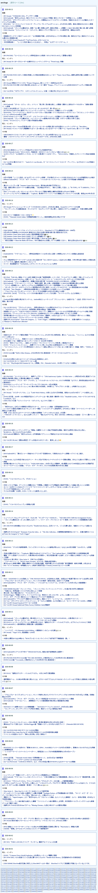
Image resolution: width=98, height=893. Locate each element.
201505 (15, 883)
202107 (51, 874)
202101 (87, 874)
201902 (33, 877)
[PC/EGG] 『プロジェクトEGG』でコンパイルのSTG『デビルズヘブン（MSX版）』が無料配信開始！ (39, 781)
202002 (57, 876)
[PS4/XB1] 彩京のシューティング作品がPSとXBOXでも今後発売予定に (28, 150)
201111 (75, 886)
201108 (93, 886)
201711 (27, 879)
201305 (63, 884)
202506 (69, 869)
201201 (63, 886)
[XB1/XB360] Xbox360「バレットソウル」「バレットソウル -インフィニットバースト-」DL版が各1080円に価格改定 (43, 589)
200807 (27, 891)
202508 (57, 869)
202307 (15, 872)
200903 (75, 889)
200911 (27, 889)
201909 (87, 876)
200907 (51, 889)
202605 (3, 869)
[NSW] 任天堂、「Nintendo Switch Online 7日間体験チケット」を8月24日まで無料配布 (33, 758)
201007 (75, 888)
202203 (3, 874)
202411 (15, 870)
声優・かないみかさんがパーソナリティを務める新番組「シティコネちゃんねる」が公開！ (35, 413)
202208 (69, 872)
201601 (63, 881)
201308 (45, 884)
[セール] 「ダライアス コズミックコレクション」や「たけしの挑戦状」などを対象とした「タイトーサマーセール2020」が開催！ (48, 601)
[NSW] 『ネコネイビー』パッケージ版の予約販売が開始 (23, 120)
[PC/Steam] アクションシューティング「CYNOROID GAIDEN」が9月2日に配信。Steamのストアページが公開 (42, 207)
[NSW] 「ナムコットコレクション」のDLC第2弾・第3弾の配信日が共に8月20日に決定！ (34, 722)
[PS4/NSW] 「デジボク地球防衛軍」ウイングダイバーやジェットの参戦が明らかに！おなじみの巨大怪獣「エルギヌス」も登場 (47, 547)
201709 (39, 879)
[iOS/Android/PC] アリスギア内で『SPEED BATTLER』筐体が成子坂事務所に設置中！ (34, 652)
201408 (69, 883)
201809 (63, 877)
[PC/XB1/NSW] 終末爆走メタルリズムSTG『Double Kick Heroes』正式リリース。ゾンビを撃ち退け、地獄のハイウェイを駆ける (48, 526)
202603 (15, 869)
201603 (51, 881)
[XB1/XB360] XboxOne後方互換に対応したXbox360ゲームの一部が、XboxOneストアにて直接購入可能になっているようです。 (47, 863)
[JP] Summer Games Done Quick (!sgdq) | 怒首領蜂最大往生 (24, 234)
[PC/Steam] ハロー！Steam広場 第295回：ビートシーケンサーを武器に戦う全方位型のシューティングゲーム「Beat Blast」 (46, 126)
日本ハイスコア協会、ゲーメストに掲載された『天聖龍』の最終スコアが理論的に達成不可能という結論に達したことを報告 (46, 485)
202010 (9, 876)
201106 (9, 888)
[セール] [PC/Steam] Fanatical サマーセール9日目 (20, 603)
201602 (57, 881)
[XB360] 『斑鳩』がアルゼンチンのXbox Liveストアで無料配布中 (26, 829)
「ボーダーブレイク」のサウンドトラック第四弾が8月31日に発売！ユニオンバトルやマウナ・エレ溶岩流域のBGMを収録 (46, 287)
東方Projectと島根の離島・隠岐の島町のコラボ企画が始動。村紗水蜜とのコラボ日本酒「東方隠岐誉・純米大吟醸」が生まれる (47, 563)
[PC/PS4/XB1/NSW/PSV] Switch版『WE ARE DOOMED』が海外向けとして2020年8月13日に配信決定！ (39, 658)
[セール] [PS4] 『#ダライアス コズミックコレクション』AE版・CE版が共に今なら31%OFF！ (36, 91)
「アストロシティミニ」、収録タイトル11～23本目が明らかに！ (26, 339)
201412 (45, 883)
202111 (27, 874)
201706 (57, 879)
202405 (51, 870)
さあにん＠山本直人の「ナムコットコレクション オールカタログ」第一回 (29, 108)
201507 (3, 883)
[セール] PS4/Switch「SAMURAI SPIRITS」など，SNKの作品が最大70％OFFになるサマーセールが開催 (39, 762)
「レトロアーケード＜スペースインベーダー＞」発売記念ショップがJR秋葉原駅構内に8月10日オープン (39, 751)
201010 (57, 888)
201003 (3, 889)
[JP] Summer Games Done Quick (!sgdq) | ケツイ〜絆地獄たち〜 (25, 236)
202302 (45, 872)
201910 (81, 876)
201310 (33, 884)
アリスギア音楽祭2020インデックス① (17, 489)
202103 (75, 874)
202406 (45, 870)
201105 (15, 888)
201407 (75, 883)
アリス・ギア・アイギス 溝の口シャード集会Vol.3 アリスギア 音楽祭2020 (29, 597)
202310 (93, 870)
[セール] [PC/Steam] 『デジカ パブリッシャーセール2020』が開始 (26, 317)
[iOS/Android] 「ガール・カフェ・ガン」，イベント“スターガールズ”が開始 (30, 620)
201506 (9, 883)
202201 (15, 874)
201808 (69, 877)
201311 (27, 884)
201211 (3, 886)
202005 (39, 876)
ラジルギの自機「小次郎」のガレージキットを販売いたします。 (26, 491)
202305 (27, 872)
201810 (57, 877)
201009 (63, 888)
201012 (45, 888)
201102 (33, 888)
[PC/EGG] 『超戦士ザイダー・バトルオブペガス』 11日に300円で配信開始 (29, 673)
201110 (81, 886)
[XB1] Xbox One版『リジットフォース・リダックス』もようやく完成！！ (29, 400)
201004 (93, 888)
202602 (21, 869)
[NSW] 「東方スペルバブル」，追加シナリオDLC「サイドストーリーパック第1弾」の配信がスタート (39, 343)
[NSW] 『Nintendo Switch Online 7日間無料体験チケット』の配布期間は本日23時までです (34, 217)
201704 (69, 879)
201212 (93, 884)
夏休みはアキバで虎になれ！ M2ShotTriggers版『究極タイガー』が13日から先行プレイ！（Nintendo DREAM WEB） (44, 724)
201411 (51, 883)
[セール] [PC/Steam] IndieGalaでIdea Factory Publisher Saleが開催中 (27, 605)
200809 (15, 891)
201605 (39, 881)
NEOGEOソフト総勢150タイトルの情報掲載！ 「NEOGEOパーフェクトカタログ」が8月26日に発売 (38, 707)
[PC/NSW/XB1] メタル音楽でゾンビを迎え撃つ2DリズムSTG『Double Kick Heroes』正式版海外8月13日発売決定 (42, 857)
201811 (51, 877)
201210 (9, 886)
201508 (93, 881)
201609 (15, 881)
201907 (3, 877)
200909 (39, 889)
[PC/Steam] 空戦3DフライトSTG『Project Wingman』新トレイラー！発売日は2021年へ (33, 83)
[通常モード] (15, 3)
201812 (45, 877)
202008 (21, 876)
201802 (9, 879)
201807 (75, 877)
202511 (39, 869)
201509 (87, 881)
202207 (75, 872)
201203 (51, 886)
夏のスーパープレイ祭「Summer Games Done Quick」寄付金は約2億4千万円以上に (32, 185)
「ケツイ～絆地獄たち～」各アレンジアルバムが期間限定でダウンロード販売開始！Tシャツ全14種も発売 (40, 285)
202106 (57, 874)
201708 (45, 879)
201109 (87, 886)
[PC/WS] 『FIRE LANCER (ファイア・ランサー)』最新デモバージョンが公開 (30, 842)
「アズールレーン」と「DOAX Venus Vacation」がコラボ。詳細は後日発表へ (30, 561)
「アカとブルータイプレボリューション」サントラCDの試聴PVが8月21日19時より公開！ (34, 291)
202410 (21, 870)
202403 (63, 870)
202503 (87, 869)
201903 (27, 877)
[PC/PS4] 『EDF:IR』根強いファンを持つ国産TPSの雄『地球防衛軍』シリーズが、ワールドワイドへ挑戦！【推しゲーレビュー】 (48, 277)
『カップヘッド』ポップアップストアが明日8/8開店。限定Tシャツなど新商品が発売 (33, 709)
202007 (27, 876)
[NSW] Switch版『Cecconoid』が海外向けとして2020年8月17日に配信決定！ (30, 660)
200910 (33, 889)
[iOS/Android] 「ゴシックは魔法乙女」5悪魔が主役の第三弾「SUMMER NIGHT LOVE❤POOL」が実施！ (40, 281)
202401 (75, 870)
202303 (39, 872)
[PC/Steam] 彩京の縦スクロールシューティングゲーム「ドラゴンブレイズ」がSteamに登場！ (36, 820)
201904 (21, 877)
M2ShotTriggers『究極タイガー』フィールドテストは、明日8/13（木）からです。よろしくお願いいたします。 (42, 595)
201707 (51, 879)
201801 (15, 879)
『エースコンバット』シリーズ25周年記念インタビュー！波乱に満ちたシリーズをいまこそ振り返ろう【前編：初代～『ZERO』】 (49, 347)
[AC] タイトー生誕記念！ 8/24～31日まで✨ (19, 215)
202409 (27, 870)
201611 (3, 881)
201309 (39, 884)
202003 (51, 876)
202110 (33, 874)
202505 (75, 869)
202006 (33, 876)
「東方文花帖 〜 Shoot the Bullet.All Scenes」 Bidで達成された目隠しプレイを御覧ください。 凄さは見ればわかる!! (43, 240)
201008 (69, 888)
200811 (3, 891)
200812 (93, 889)
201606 (33, 881)
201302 (81, 884)
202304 (33, 872)
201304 (69, 884)
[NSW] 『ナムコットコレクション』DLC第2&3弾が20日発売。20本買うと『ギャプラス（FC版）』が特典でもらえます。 (45, 386)
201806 (81, 877)
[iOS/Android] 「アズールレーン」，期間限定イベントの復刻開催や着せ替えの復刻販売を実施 (36, 701)
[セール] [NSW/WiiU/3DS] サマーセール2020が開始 (21, 730)
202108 (45, 874)
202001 (63, 876)
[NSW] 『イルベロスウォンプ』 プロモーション (20, 479)
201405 (87, 883)
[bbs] (22, 3)
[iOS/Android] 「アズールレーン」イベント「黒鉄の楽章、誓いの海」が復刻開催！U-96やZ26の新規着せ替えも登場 (44, 283)
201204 (45, 886)
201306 (57, 884)
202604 (9, 869)
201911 (75, 876)
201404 (93, 883)
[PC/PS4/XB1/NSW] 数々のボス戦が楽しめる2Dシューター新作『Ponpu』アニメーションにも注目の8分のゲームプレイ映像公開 (48, 85)
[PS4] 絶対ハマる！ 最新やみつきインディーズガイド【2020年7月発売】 (28, 341)
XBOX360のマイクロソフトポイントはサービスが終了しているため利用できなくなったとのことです (38, 135)
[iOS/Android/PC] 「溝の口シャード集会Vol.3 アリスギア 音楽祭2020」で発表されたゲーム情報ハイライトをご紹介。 (44, 453)
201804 (93, 877)
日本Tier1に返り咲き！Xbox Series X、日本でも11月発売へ (24, 559)
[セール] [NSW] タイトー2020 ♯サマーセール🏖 (20, 361)
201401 (15, 884)
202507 (63, 869)
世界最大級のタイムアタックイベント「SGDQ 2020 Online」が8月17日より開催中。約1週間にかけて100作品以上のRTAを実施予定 (49, 463)
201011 (51, 888)
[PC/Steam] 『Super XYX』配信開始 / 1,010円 (19, 632)
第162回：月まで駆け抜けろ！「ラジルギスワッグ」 (22, 593)
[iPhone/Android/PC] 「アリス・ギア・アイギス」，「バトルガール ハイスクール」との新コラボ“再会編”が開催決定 (44, 179)
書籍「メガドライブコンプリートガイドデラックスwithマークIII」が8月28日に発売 (32, 137)
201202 (57, 886)
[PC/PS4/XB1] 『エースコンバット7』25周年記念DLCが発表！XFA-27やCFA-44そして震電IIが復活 (38, 55)
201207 (27, 886)
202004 (45, 876)
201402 (9, 884)
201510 (81, 881)
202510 (45, 869)
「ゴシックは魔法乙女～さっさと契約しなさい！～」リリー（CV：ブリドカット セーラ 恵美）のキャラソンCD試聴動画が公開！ (48, 520)
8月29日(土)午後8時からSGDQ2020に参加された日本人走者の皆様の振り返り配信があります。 (36, 232)
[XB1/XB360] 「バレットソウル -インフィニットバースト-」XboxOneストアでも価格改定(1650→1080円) (39, 230)
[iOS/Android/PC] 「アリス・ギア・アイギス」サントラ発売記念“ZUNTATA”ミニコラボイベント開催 (39, 699)
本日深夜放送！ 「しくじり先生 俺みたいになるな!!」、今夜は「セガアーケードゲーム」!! (36, 42)
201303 (75, 884)
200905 (63, 889)
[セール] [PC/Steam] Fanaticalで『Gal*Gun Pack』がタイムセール (26, 40)
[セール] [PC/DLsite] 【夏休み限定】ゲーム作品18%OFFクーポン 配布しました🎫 (32, 440)
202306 (21, 872)
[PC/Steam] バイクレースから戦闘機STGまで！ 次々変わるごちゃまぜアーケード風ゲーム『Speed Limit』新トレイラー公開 (46, 128)
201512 (69, 881)
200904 (69, 889)
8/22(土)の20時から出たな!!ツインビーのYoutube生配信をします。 (26, 359)
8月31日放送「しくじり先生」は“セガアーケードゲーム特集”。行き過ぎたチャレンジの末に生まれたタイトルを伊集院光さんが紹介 (49, 177)
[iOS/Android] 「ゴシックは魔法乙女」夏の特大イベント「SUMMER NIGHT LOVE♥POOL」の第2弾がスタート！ (43, 618)
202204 (93, 872)
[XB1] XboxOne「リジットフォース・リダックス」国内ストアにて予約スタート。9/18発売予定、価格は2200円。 (42, 30)
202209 (63, 872)
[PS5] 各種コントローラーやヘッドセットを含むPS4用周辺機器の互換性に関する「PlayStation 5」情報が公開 (41, 827)
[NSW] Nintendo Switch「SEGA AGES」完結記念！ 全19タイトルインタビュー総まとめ (34, 152)
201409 (63, 883)
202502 (93, 869)
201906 (9, 877)
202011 (3, 876)
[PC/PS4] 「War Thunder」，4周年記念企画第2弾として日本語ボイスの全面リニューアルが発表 (37, 289)
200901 (87, 889)
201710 (33, 879)
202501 (3, 870)
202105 (63, 874)
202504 (81, 869)
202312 (81, 870)
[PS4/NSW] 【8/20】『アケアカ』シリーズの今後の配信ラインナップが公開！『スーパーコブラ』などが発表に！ (43, 293)
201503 (27, 883)
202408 (33, 870)
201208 (21, 886)
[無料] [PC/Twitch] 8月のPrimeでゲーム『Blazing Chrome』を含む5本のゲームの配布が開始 (35, 805)
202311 (87, 870)
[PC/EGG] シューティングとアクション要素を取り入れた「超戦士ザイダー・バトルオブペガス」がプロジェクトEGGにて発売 (47, 622)
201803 (3, 879)
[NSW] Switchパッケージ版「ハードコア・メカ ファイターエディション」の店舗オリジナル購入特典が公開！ (41, 116)
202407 (39, 870)
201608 (21, 881)
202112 (21, 874)
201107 (3, 888)
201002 (9, 889)
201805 (87, 877)
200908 (45, 889)
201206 (33, 886)
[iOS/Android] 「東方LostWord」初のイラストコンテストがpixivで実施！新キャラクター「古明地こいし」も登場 (43, 18)
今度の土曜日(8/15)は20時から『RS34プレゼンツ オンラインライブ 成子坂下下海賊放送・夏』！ (37, 638)
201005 (87, 888)
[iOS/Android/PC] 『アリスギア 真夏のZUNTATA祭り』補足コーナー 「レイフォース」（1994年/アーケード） (41, 599)
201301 (87, 884)
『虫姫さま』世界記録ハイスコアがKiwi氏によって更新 (23, 591)
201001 (15, 889)
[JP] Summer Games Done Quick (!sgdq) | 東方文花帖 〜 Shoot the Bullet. (28, 238)
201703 (75, 879)
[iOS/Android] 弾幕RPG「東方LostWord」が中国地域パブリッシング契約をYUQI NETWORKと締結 (38, 434)
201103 (27, 888)
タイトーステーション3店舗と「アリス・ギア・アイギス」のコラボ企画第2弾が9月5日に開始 (36, 465)
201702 (81, 879)
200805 (39, 891)
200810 (9, 891)
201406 (81, 883)
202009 (15, 876)
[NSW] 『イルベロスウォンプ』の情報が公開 (19, 504)
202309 (3, 872)
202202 (9, 874)
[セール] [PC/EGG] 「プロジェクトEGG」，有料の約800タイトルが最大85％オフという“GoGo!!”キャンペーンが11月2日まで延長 (48, 307)
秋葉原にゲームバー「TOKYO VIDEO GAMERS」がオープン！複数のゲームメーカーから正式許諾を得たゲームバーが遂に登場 (48, 311)
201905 (15, 877)
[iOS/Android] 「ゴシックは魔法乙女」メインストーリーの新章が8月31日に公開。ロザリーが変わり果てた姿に (42, 118)
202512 (33, 869)
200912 (21, 889)
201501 (39, 883)
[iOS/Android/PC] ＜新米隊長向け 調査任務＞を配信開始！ (24, 624)
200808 (21, 891)
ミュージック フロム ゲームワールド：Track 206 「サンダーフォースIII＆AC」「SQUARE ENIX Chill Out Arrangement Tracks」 (48, 518)
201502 (33, 883)
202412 (9, 870)
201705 (63, 879)
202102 (81, 874)
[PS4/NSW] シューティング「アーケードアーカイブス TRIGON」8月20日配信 (30, 384)
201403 (3, 884)
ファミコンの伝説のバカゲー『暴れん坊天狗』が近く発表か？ (25, 734)
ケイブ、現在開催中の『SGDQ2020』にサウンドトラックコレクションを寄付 (30, 264)
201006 (81, 888)
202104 (69, 874)
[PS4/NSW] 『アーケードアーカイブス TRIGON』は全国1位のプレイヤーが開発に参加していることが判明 (40, 313)
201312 (21, 884)
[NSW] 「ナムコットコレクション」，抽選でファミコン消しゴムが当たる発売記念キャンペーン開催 (38, 345)
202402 (69, 870)
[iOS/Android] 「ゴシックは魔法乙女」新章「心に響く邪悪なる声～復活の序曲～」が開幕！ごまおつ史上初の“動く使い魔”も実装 (48, 28)
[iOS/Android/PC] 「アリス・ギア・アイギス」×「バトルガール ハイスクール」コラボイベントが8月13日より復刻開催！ (45, 583)
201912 (69, 876)
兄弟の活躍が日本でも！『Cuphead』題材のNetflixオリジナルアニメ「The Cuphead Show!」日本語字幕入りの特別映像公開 (46, 553)
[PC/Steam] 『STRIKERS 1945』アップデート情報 (21, 16)
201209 (15, 886)
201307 (51, 884)
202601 (27, 869)
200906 (57, 889)
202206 (81, 872)
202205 (87, 872)
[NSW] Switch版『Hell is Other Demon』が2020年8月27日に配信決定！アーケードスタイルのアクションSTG (41, 353)
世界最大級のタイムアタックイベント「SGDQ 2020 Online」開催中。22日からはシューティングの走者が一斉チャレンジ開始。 (47, 315)
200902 (81, 889)
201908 (93, 876)
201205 (39, 886)
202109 (39, 874)
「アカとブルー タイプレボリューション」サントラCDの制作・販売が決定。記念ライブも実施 (36, 581)
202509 (51, 869)
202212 (57, 872)
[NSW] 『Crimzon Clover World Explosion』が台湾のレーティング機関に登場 (30, 855)
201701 (87, 879)
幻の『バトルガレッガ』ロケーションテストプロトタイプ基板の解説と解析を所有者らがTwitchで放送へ (40, 191)
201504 (21, 883)
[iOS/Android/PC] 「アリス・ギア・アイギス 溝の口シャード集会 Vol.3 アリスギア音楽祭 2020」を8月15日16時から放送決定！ (47, 818)
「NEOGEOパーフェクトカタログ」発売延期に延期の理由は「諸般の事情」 (30, 309)
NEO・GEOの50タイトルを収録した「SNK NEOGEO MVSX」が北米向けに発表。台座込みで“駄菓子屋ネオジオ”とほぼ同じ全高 (48, 579)
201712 (21, 879)
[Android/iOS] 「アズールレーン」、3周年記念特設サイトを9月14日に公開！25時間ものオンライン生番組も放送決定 (44, 254)
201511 (75, 881)
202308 (9, 872)
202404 (57, 870)
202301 (51, 872)
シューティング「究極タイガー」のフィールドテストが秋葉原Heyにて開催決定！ (32, 775)
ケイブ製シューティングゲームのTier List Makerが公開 (23, 760)
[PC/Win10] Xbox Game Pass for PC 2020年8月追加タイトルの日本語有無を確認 (31, 732)
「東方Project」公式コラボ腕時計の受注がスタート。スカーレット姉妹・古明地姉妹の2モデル (36, 407)
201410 (57, 883)
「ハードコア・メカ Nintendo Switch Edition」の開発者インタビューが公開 (29, 630)
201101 (39, 888)
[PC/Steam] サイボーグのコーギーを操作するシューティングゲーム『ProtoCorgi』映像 (33, 61)
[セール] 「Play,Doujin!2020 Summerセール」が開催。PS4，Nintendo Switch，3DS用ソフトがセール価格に (40, 363)
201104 (21, 888)
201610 (9, 881)
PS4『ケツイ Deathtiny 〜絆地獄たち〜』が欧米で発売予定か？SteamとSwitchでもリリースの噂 (36, 565)
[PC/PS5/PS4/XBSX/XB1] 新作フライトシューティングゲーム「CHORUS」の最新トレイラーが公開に (38, 110)
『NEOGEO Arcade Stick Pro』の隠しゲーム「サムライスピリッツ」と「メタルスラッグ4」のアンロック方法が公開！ (44, 279)
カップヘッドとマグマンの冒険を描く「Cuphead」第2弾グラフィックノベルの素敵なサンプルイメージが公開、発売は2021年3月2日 (49, 193)
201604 (45, 881)
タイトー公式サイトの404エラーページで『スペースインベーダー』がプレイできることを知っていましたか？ (42, 487)
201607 (27, 881)
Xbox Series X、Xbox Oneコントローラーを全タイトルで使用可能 (26, 791)
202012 (93, 874)
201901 (39, 877)
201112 (69, 886)
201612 (93, 879)
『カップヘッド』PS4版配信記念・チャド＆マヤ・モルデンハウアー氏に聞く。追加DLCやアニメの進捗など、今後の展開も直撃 (48, 209)
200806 (33, 891)
